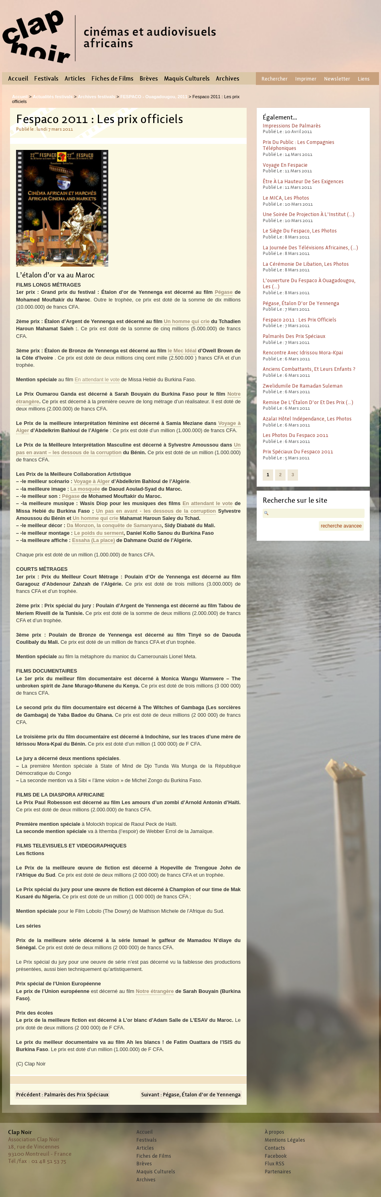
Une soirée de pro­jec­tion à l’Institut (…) (309, 214)
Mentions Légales (285, 1140)
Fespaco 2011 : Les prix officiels (299, 320)
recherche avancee (341, 526)
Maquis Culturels (187, 78)
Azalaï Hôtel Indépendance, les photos (307, 419)
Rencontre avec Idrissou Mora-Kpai (303, 353)
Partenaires (278, 1172)
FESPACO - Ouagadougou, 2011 (153, 96)
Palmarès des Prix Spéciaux (294, 336)
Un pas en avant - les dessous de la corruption (156, 511)
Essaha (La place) (93, 540)
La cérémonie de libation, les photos (306, 264)
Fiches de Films (112, 78)
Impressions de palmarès (292, 126)
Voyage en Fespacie (285, 165)
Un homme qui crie (187, 321)
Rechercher (274, 79)
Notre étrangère (155, 991)
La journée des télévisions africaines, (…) (310, 248)
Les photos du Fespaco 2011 (295, 435)
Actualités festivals (53, 96)
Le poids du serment (99, 533)
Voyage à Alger (92, 481)
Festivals (46, 78)
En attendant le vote (97, 379)
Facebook (276, 1156)
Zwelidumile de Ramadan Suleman (302, 386)
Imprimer (305, 79)
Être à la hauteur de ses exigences (303, 181)
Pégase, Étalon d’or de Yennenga (301, 303)
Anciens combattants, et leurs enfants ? (309, 369)
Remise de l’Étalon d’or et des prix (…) (308, 402)
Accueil (18, 78)
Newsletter (337, 79)
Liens (364, 79)
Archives (227, 78)
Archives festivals (97, 96)
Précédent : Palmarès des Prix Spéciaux (62, 1094)
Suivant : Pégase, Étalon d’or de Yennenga (191, 1094)
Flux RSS (274, 1164)
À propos (274, 1132)
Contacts (275, 1148)
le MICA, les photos (286, 198)
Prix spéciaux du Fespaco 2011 (298, 452)
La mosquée (85, 489)
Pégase (224, 292)
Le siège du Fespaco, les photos (300, 231)
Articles (75, 78)
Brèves (149, 78)
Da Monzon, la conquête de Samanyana (114, 525)
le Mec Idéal (182, 351)
